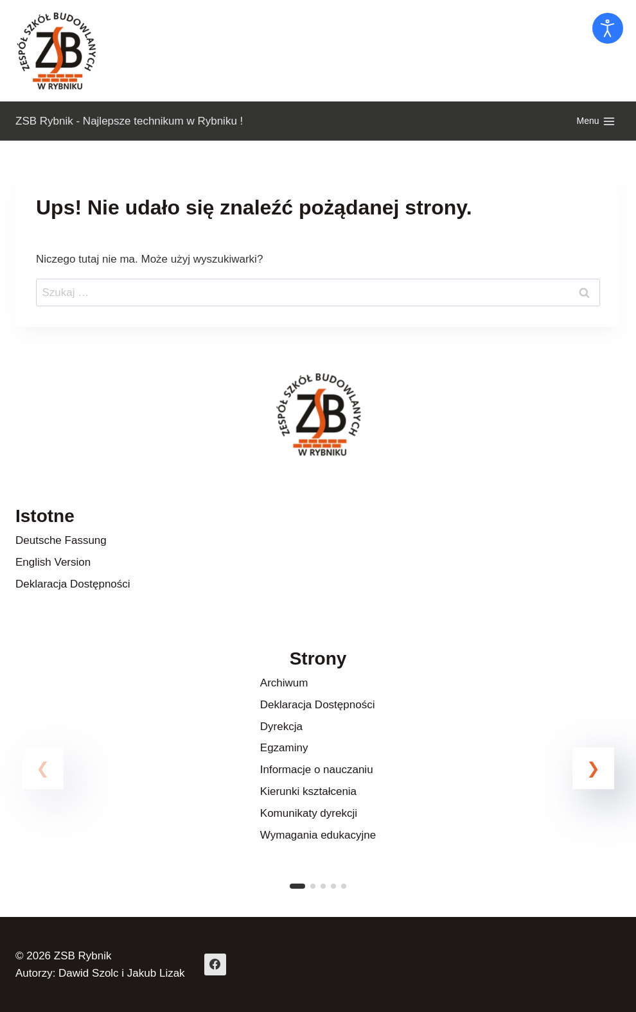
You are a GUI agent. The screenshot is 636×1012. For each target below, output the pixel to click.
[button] (593, 768)
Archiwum (284, 683)
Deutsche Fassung (61, 540)
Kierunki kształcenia (308, 791)
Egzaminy (284, 748)
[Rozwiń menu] (596, 121)
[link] (318, 783)
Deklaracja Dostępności (72, 584)
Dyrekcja (281, 726)
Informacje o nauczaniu (316, 769)
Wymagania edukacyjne (318, 835)
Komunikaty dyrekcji (308, 813)
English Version (53, 562)
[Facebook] (215, 964)
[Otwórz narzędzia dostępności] (607, 28)
